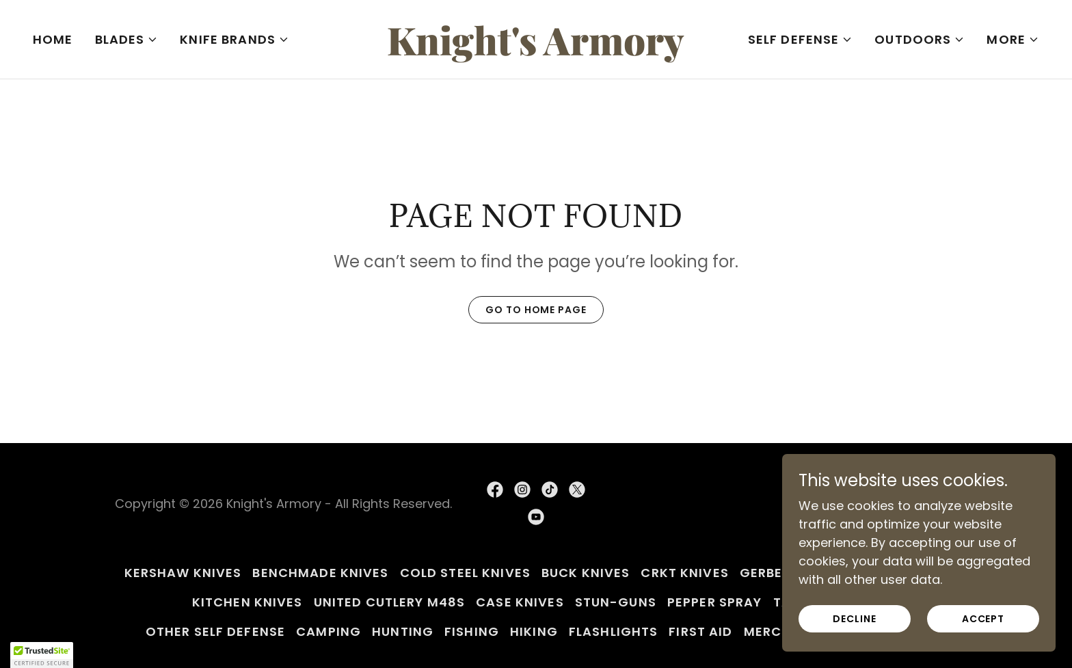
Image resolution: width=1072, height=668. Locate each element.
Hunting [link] (402, 631)
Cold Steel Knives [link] (465, 572)
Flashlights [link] (613, 631)
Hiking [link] (534, 631)
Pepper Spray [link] (714, 602)
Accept (983, 619)
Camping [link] (328, 631)
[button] (127, 39)
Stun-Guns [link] (615, 602)
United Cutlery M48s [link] (390, 602)
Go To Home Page (535, 310)
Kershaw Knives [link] (183, 572)
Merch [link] (768, 631)
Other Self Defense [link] (215, 631)
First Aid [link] (700, 631)
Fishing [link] (471, 631)
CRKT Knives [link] (684, 572)
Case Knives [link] (519, 602)
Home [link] (53, 39)
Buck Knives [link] (585, 572)
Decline (854, 619)
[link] (536, 50)
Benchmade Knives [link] (320, 572)
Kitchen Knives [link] (247, 602)
